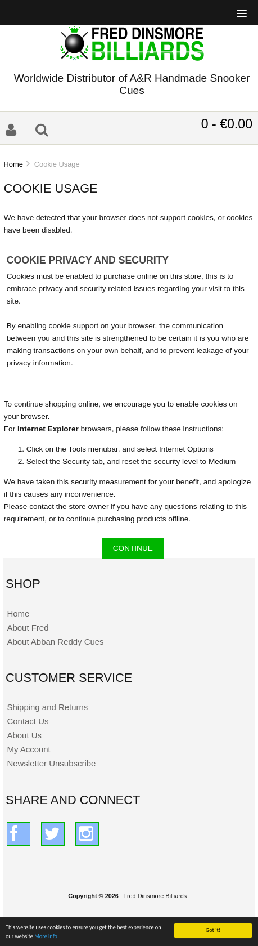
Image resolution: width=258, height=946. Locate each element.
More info (45, 936)
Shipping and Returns (47, 707)
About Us (24, 735)
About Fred (27, 627)
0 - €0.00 (226, 124)
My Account (28, 749)
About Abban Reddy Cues (55, 641)
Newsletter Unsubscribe (51, 763)
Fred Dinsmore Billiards (155, 896)
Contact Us (27, 721)
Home (12, 164)
